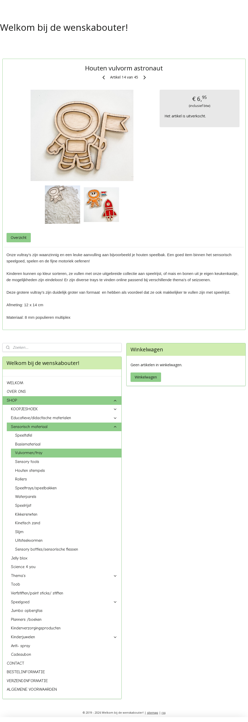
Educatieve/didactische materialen (64, 418)
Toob (15, 584)
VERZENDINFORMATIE (27, 680)
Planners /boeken (26, 619)
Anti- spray (20, 645)
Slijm (19, 532)
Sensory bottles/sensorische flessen (46, 549)
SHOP (62, 400)
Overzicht (19, 237)
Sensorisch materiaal (64, 426)
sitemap (152, 712)
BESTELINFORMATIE (26, 672)
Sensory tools (27, 461)
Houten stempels (30, 470)
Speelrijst (23, 505)
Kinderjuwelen (64, 637)
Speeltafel (23, 435)
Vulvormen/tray (28, 452)
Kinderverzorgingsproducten (36, 628)
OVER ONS (16, 391)
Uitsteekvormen (29, 540)
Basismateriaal (27, 444)
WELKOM (15, 383)
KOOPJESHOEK (64, 409)
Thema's (64, 575)
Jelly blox (19, 558)
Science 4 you (23, 566)
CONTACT (15, 663)
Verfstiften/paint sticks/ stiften (37, 593)
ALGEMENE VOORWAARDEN (32, 689)
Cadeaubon (21, 654)
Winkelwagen (146, 377)
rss (164, 712)
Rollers (21, 479)
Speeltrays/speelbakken (36, 488)
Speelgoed (64, 602)
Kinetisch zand (27, 523)
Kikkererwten (26, 514)
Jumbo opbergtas (27, 610)
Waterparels (25, 496)
